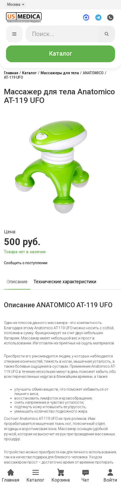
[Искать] (106, 34)
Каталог (60, 53)
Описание (17, 282)
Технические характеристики (64, 282)
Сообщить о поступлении (25, 263)
